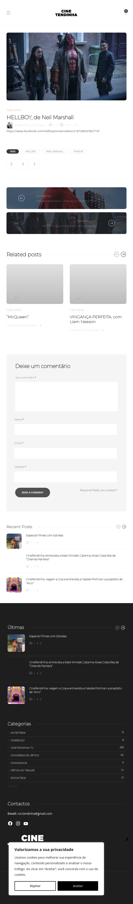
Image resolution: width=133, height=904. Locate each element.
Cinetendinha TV (68, 747)
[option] (34, 294)
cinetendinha (23, 124)
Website (20, 466)
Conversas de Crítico (68, 755)
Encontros (68, 778)
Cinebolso (68, 740)
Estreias (44, 196)
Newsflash (87, 221)
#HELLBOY (30, 151)
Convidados (68, 763)
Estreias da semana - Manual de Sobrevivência (66, 200)
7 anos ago (38, 124)
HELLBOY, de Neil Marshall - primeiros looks (69, 225)
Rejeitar (35, 886)
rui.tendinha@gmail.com (35, 813)
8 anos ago (29, 325)
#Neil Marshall (54, 151)
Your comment (25, 377)
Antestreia (68, 732)
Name (19, 419)
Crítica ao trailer (68, 770)
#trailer (78, 151)
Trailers (13, 110)
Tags (12, 151)
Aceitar (78, 886)
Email (18, 443)
